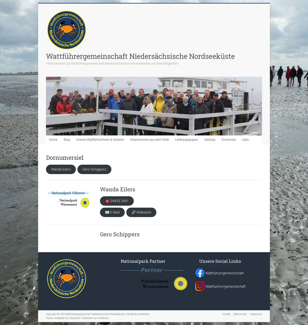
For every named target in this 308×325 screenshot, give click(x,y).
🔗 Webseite (141, 212)
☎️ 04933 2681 (117, 201)
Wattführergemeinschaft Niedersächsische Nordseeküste (140, 56)
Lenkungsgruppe (186, 140)
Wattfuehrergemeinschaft (220, 286)
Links (245, 140)
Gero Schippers (94, 169)
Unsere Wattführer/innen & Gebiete (100, 140)
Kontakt (226, 314)
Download (229, 140)
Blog (67, 140)
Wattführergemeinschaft (219, 273)
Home (53, 140)
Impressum (256, 314)
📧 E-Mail (112, 212)
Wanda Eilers (61, 169)
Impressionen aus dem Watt (149, 140)
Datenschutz (240, 314)
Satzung (209, 140)
